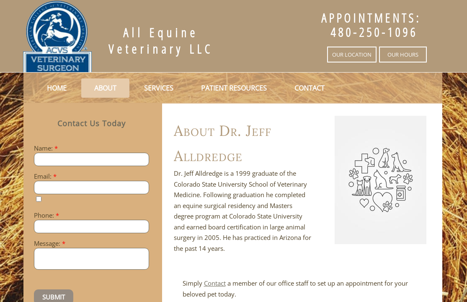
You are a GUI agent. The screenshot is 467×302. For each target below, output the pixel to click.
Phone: (46, 215)
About (105, 88)
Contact (309, 88)
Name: (46, 148)
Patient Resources (234, 88)
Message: (49, 243)
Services (158, 88)
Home (57, 88)
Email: (45, 176)
